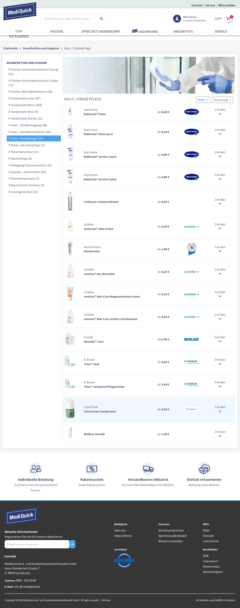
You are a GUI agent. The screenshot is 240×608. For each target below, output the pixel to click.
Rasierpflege (20, 158)
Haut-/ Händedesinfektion (29, 132)
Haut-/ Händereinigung (27, 125)
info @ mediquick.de (27, 586)
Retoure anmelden (170, 541)
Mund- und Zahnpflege (26, 145)
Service (221, 31)
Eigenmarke (145, 31)
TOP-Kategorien (19, 34)
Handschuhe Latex (24, 98)
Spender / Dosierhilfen (27, 172)
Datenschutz (211, 566)
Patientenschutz (23, 152)
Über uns (120, 530)
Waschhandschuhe (23, 178)
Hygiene (56, 31)
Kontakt (208, 536)
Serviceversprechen (171, 530)
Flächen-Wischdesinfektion (30, 91)
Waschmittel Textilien (26, 185)
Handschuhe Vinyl (23, 112)
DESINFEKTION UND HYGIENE (27, 63)
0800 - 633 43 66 (26, 580)
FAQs (206, 530)
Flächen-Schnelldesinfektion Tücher (33, 83)
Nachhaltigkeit (213, 572)
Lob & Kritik (211, 541)
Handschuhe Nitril (25, 105)
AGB (206, 556)
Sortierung (223, 100)
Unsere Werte (123, 536)
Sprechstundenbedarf (101, 31)
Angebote (183, 31)
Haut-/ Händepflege (25, 138)
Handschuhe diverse (25, 118)
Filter (202, 100)
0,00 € (218, 18)
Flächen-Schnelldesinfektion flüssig (33, 72)
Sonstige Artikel (23, 192)
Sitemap (106, 600)
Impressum (210, 561)
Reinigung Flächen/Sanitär (30, 165)
